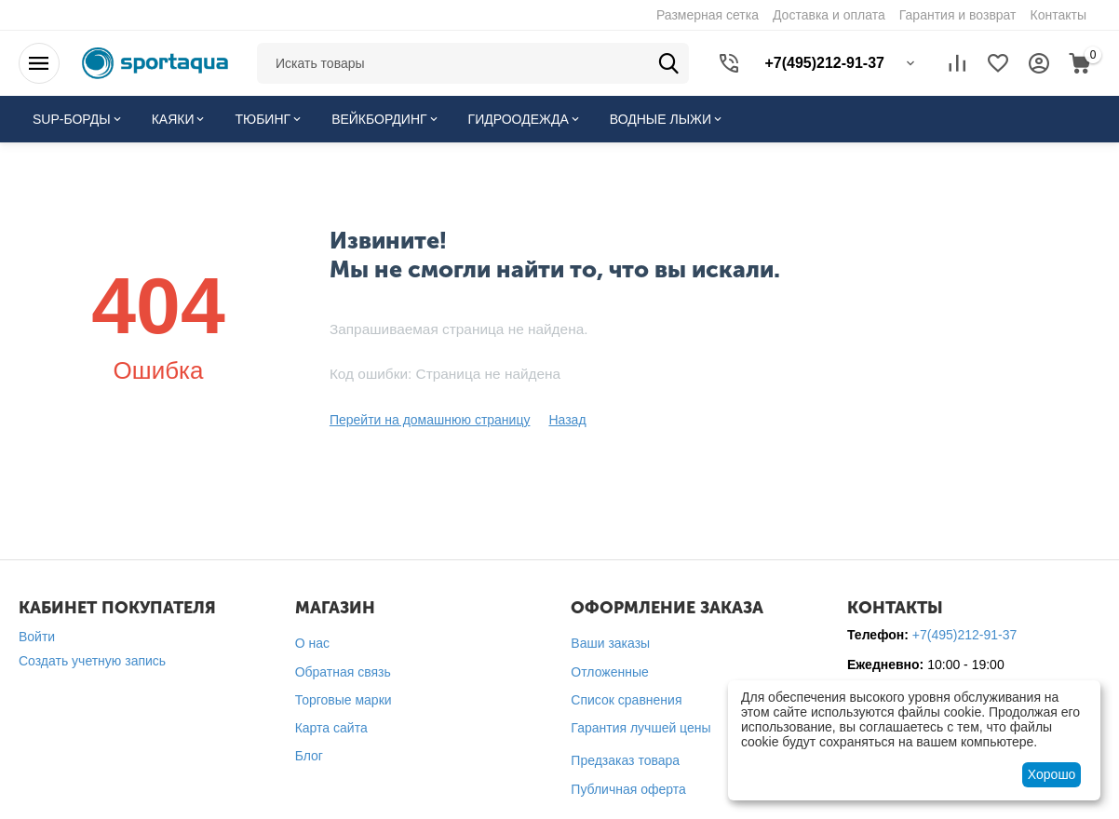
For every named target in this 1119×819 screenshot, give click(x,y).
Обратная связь (343, 672)
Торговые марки (343, 699)
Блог (309, 755)
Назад (567, 419)
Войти (37, 636)
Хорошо (1052, 774)
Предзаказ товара (625, 760)
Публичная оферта (628, 789)
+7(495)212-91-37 (964, 634)
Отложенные (609, 672)
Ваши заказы (610, 643)
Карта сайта (331, 727)
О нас (312, 643)
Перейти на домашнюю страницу (430, 419)
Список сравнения (626, 699)
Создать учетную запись (92, 660)
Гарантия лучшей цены (640, 727)
